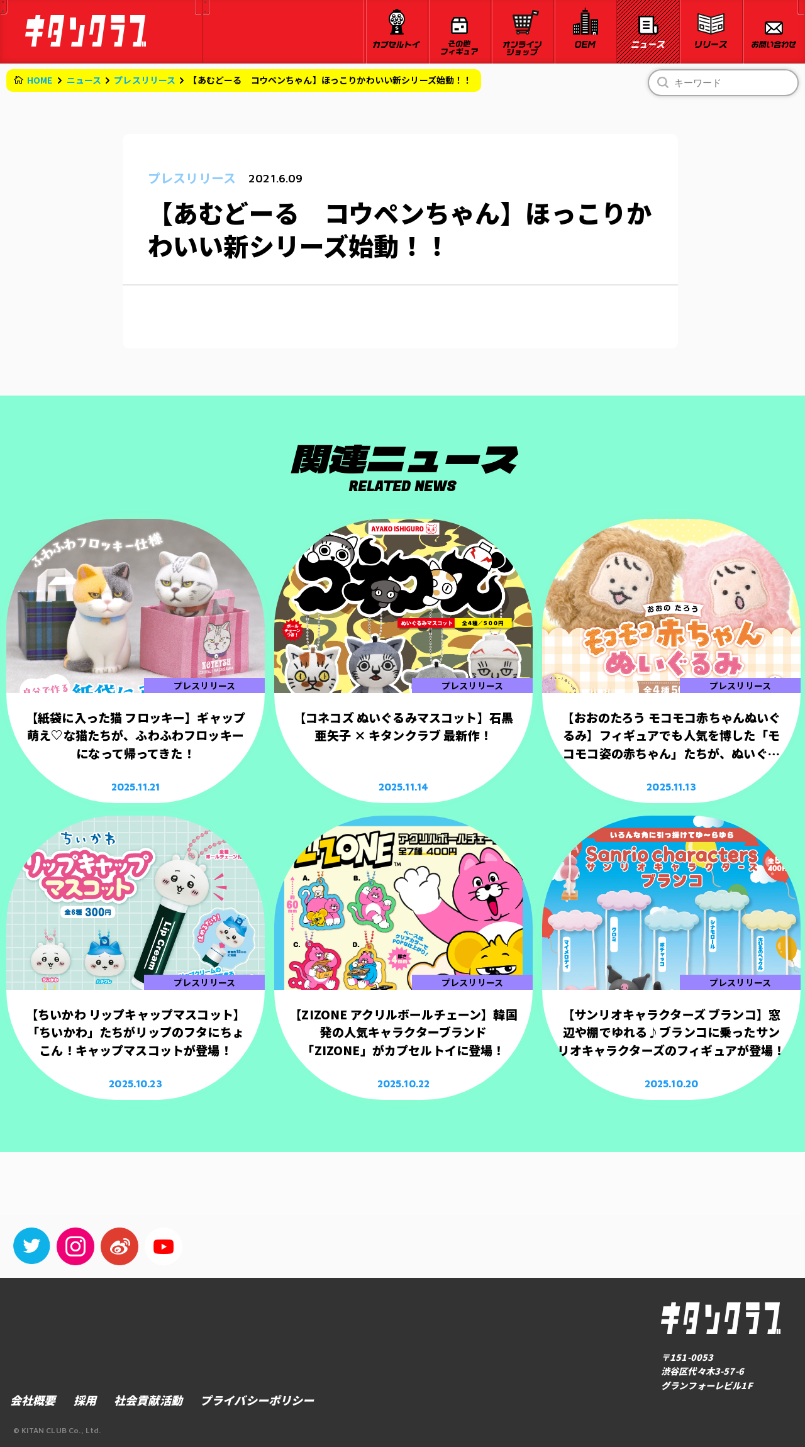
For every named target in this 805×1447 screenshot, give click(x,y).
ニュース (84, 80)
